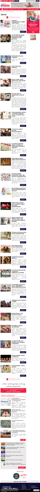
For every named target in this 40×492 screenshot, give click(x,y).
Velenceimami (33, 485)
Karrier (33, 9)
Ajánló (19, 9)
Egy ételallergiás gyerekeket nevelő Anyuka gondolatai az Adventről (18, 182)
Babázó (29, 9)
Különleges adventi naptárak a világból (19, 291)
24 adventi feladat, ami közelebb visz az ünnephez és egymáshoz (18, 332)
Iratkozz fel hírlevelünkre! (13, 381)
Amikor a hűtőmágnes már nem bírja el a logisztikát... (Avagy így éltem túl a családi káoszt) (16, 453)
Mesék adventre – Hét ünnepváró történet (17, 304)
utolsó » (18, 17)
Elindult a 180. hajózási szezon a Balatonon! (14, 448)
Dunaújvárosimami (34, 476)
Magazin (25, 9)
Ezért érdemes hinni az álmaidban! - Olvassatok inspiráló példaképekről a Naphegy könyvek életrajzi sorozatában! (15, 432)
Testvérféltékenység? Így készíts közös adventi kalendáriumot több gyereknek (18, 35)
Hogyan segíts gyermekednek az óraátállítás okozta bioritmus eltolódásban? (19, 420)
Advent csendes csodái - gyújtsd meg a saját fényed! (18, 76)
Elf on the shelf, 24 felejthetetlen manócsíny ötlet (19, 91)
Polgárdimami (33, 482)
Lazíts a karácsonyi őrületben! (19, 64)
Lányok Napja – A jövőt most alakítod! (13, 440)
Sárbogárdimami (34, 484)
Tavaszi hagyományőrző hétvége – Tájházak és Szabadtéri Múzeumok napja (15, 437)
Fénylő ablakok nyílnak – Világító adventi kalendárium (18, 152)
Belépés (10, 1)
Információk (11, 9)
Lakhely (17, 1)
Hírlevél (4, 1)
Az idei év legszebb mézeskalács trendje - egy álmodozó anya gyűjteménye (18, 168)
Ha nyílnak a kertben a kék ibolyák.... (17, 410)
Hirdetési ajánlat (25, 479)
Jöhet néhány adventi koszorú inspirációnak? (19, 237)
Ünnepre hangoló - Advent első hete (19, 356)
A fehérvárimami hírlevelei (25, 483)
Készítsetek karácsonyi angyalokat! (17, 54)
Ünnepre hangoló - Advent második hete (18, 346)
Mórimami (33, 481)
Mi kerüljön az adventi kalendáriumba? (17, 316)
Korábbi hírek (21, 456)
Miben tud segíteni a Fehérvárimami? (24, 485)
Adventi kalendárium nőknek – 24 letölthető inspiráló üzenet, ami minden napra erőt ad (19, 109)
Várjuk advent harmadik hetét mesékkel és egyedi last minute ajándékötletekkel (19, 197)
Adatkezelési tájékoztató (24, 477)
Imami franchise (24, 480)
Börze (22, 9)
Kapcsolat (23, 473)
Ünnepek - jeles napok (8, 11)
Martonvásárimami (34, 479)
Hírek (16, 9)
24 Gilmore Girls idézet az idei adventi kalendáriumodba (18, 224)
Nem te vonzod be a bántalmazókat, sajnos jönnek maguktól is (18, 399)
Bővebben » (23, 30)
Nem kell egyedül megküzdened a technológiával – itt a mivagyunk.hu (18, 389)
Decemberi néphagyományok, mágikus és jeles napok (19, 21)
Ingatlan (37, 9)
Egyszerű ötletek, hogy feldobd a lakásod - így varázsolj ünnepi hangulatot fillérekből (18, 210)
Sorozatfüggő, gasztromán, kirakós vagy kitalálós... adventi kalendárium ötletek (18, 276)
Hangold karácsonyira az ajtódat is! (17, 248)
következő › (13, 17)
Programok (6, 9)
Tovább (23, 428)
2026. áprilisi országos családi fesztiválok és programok (14, 445)
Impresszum (24, 475)
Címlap (2, 9)
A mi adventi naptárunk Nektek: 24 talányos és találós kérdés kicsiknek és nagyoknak (19, 138)
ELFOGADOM (36, 490)
